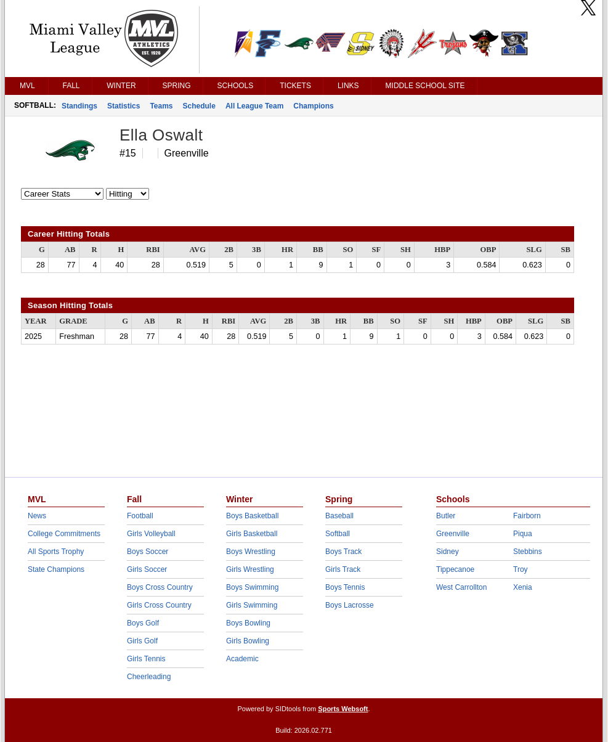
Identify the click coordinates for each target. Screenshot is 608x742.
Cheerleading (149, 676)
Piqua (522, 533)
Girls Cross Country (159, 605)
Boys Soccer (147, 551)
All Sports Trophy (56, 551)
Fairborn (527, 516)
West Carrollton (461, 587)
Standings (79, 106)
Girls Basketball (251, 533)
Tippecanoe (455, 569)
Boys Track (343, 551)
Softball (337, 533)
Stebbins (527, 551)
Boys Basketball (252, 516)
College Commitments (64, 533)
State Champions (56, 569)
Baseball (339, 516)
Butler (445, 516)
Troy (520, 569)
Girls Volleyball (151, 533)
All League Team (254, 106)
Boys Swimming (252, 587)
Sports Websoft (343, 708)
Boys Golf (143, 623)
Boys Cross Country (160, 587)
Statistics (123, 106)
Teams (161, 106)
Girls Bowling (247, 641)
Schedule (199, 106)
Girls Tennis (146, 658)
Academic (242, 658)
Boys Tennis (345, 587)
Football (140, 516)
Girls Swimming (251, 605)
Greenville (452, 533)
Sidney (447, 551)
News (37, 516)
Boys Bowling (248, 623)
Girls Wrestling (250, 569)
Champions (313, 106)
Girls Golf (142, 641)
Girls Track (342, 569)
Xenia (522, 587)
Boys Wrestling (250, 551)
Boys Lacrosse (349, 605)
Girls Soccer (147, 569)
